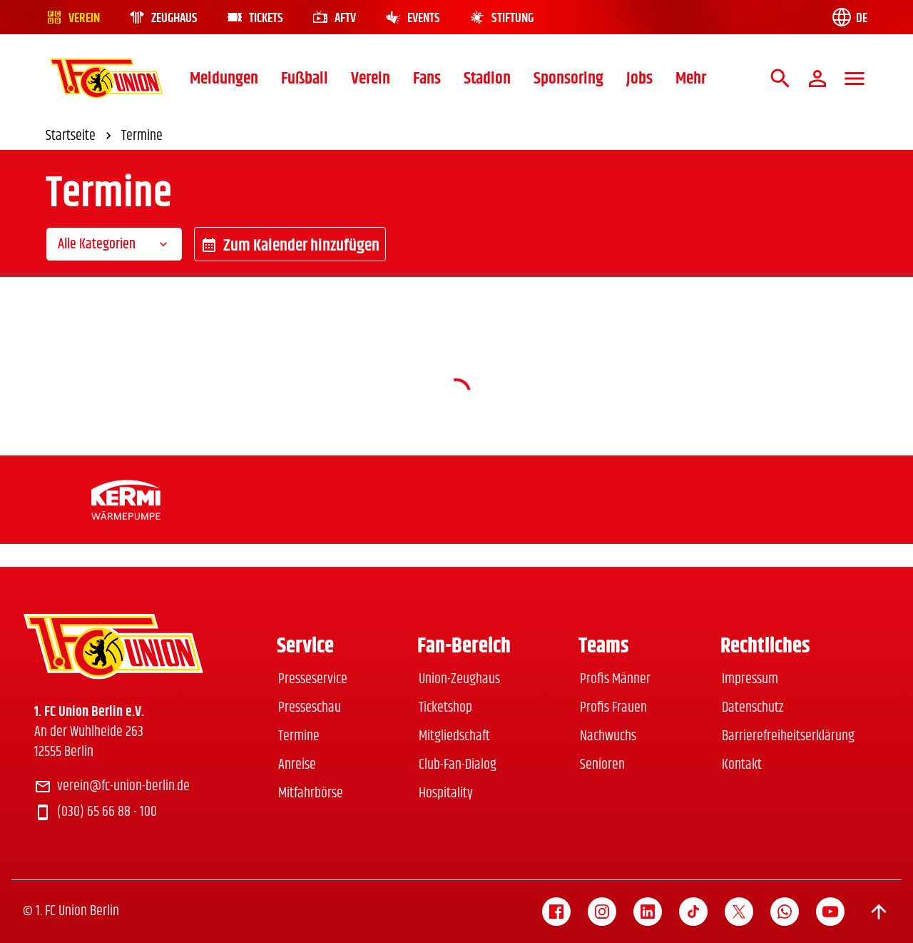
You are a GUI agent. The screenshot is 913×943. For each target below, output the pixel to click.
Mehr (690, 78)
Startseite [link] (81, 136)
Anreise (297, 765)
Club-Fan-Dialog (457, 765)
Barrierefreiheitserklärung (788, 736)
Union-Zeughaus (459, 679)
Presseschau (309, 708)
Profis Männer (615, 679)
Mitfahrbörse (310, 793)
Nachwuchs (608, 736)
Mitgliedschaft (454, 736)
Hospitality (446, 793)
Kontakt (742, 765)
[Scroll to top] (878, 911)
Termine (299, 736)
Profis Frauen (613, 708)
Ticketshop (445, 708)
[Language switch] (848, 17)
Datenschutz (752, 708)
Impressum (750, 679)
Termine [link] (142, 136)
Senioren (602, 765)
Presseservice (312, 679)
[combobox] (114, 244)
